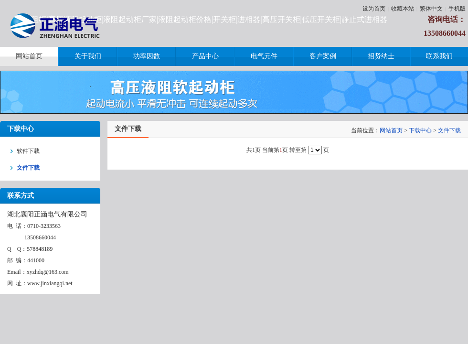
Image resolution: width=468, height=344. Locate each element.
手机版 (457, 8)
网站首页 (391, 130)
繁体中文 (431, 8)
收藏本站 (402, 8)
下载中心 (420, 130)
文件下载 (449, 130)
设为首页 (373, 8)
